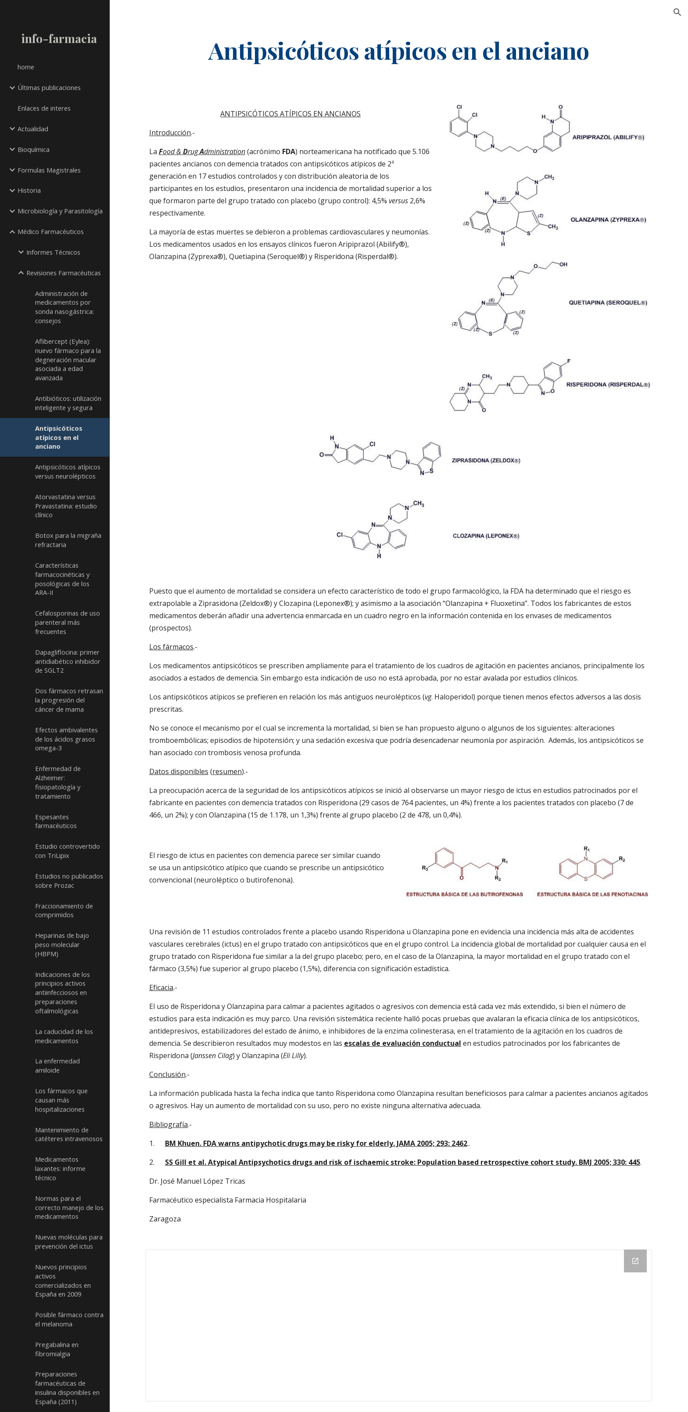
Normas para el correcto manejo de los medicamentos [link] (69, 1207)
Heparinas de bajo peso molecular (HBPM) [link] (62, 944)
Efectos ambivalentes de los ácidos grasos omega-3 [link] (66, 739)
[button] (677, 12)
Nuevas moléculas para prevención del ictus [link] (69, 1241)
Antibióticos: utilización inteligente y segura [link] (68, 403)
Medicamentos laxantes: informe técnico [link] (60, 1168)
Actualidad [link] (33, 128)
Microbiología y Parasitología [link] (60, 210)
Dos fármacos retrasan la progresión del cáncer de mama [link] (69, 699)
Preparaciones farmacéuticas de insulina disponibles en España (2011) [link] (67, 1387)
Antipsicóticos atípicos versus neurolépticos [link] (67, 471)
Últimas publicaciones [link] (49, 87)
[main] (399, 50)
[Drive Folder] (399, 1325)
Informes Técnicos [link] (53, 252)
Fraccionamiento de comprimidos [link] (64, 910)
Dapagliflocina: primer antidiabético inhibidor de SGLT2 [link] (67, 661)
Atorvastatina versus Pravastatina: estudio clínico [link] (66, 505)
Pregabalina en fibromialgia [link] (57, 1349)
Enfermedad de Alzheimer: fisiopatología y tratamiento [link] (58, 782)
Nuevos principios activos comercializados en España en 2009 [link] (63, 1280)
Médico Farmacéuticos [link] (51, 231)
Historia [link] (29, 190)
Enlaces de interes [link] (44, 108)
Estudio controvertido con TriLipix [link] (67, 851)
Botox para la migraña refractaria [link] (68, 540)
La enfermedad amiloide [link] (57, 1065)
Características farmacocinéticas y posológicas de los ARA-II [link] (62, 579)
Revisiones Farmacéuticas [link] (63, 272)
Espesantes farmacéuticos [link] (56, 821)
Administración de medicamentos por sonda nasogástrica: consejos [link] (64, 307)
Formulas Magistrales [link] (49, 170)
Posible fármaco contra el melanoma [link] (69, 1319)
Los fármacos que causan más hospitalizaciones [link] (61, 1099)
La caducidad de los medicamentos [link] (64, 1036)
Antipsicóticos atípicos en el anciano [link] (58, 437)
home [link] (26, 66)
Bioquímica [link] (34, 149)
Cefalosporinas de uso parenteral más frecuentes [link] (67, 622)
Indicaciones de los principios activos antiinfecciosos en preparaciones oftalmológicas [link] (62, 992)
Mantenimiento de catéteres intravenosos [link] (69, 1134)
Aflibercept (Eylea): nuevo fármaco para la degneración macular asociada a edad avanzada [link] (68, 359)
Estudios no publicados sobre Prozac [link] (69, 881)
